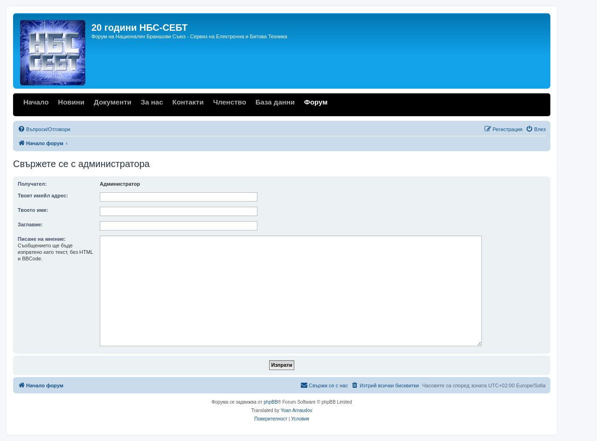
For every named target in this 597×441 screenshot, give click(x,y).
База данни (275, 102)
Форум (315, 102)
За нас (152, 102)
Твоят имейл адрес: (43, 195)
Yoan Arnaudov (296, 410)
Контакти (187, 102)
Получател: (32, 184)
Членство (229, 102)
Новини (71, 102)
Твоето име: (33, 210)
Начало (36, 102)
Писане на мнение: (42, 239)
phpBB (271, 402)
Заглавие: (30, 224)
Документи (113, 102)
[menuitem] (44, 129)
